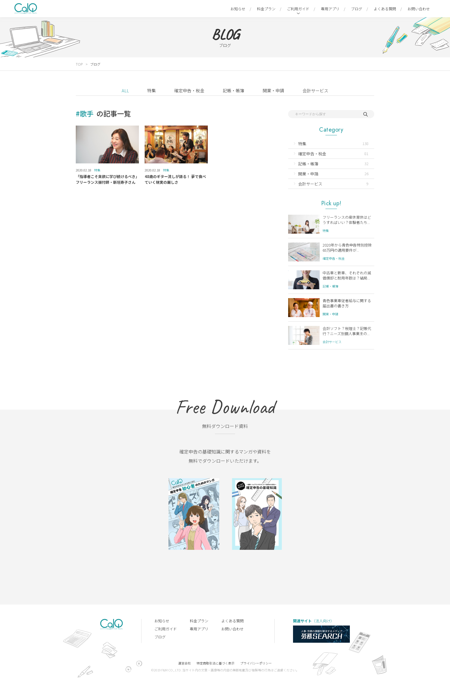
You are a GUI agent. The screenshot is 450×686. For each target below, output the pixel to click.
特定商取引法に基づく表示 (215, 663)
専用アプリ (330, 9)
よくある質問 (385, 9)
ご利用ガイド (298, 9)
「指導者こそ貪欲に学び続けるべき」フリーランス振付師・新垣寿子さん (106, 179)
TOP (79, 64)
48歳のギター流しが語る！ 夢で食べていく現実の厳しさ (175, 179)
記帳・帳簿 (233, 90)
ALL (125, 90)
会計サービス (315, 90)
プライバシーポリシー (256, 663)
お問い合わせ (419, 9)
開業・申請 (273, 90)
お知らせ (237, 9)
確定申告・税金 (189, 90)
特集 (151, 90)
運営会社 (184, 663)
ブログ (356, 9)
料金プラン (266, 9)
